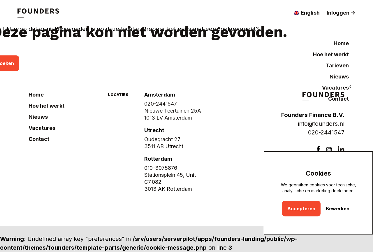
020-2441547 (326, 132)
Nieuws (339, 77)
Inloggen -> (341, 13)
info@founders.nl (321, 123)
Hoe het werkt (331, 54)
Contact (338, 99)
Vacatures (335, 88)
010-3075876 (160, 168)
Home (341, 43)
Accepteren (301, 208)
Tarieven (337, 65)
